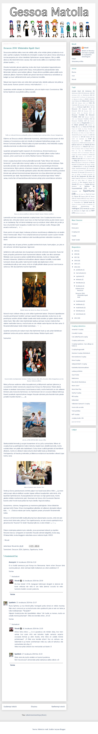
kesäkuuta (79, 286)
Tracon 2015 (80, 198)
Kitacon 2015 (80, 148)
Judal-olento (75, 137)
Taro (77, 194)
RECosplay (75, 396)
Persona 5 (81, 170)
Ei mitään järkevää (78, 125)
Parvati (75, 170)
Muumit (81, 164)
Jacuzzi (74, 135)
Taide (90, 188)
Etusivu (34, 707)
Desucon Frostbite (78, 115)
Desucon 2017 (88, 113)
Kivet (73, 150)
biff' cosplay (75, 414)
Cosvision (74, 105)
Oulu (91, 166)
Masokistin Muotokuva (79, 382)
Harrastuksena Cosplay (79, 357)
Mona (73, 162)
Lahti (73, 156)
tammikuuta (80, 314)
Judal (90, 135)
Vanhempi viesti (58, 707)
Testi (82, 194)
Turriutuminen (84, 200)
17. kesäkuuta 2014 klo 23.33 (32, 654)
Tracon (76, 196)
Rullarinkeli (75, 400)
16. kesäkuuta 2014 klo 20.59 (33, 581)
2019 (76, 251)
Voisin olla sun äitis (78, 407)
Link (84, 158)
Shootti (74, 184)
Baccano (76, 99)
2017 (76, 257)
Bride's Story (88, 99)
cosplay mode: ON (77, 418)
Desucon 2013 (86, 109)
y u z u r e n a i (76, 422)
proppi (78, 174)
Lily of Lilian (75, 375)
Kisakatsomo (77, 146)
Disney (91, 123)
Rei (73, 176)
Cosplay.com (76, 232)
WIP (92, 211)
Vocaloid (92, 208)
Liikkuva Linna (76, 158)
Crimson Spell (81, 107)
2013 (76, 318)
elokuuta (79, 279)
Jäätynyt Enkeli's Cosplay (79, 364)
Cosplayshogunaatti (78, 349)
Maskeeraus (83, 160)
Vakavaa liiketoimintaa (80, 206)
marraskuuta (80, 273)
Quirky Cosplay (76, 393)
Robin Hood (75, 178)
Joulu (85, 135)
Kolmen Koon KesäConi (80, 289)
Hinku (82, 133)
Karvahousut (89, 142)
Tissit (92, 194)
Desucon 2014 (17, 550)
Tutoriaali (92, 200)
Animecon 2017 (76, 97)
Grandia (74, 131)
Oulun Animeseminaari (79, 168)
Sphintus (26, 550)
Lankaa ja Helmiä (77, 371)
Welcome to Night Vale (81, 211)
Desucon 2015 (88, 111)
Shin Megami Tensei (86, 182)
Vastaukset (15, 577)
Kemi (80, 144)
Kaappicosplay (75, 140)
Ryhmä (90, 178)
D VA (90, 107)
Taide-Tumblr (76, 240)
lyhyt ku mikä (90, 158)
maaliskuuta (80, 308)
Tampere (74, 191)
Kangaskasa (59, 135)
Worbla (77, 213)
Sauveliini (74, 182)
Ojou (85, 166)
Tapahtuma (34, 550)
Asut (73, 76)
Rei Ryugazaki (81, 176)
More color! (75, 386)
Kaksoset (88, 141)
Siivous (81, 184)
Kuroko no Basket (82, 154)
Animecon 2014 (87, 93)
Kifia (41, 379)
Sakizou (90, 180)
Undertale (89, 204)
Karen (82, 142)
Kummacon (88, 150)
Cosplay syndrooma (78, 340)
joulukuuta (79, 270)
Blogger (62, 729)
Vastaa (11, 571)
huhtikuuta (79, 304)
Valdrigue (75, 208)
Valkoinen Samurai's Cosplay (81, 404)
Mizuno (90, 160)
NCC (81, 166)
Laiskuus (81, 156)
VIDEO (50, 535)
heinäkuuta (79, 283)
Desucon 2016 (76, 113)
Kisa (93, 145)
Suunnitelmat (77, 188)
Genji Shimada (88, 129)
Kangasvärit (75, 142)
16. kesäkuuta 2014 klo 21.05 (33, 629)
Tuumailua (77, 202)
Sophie (87, 184)
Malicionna (75, 378)
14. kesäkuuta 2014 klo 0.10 (26, 562)
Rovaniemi (83, 178)
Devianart (75, 224)
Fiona (84, 127)
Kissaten (45, 379)
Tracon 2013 (84, 196)
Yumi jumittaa (76, 411)
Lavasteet (89, 156)
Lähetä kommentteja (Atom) (36, 715)
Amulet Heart (76, 91)
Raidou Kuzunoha (87, 174)
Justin (73, 139)
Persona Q (90, 170)
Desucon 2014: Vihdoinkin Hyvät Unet (82, 295)
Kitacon (85, 147)
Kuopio (73, 154)
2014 (76, 267)
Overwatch (91, 168)
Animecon (88, 91)
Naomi (76, 166)
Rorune (34, 379)
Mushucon (85, 162)
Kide (38, 379)
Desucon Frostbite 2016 (85, 119)
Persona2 (74, 172)
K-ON (89, 139)
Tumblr (74, 236)
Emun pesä (75, 228)
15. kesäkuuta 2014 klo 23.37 (26, 603)
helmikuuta (79, 311)
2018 (76, 254)
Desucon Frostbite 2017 (79, 121)
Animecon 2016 (87, 95)
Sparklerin (12, 603)
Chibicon (84, 101)
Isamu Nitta (89, 133)
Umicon (74, 204)
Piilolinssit (89, 172)
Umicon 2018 (81, 204)
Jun (82, 137)
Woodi (17, 581)
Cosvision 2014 (83, 105)
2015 (76, 264)
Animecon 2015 (76, 95)
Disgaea (84, 123)
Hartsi (92, 131)
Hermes (76, 133)
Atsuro (83, 97)
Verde (41, 550)
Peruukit (82, 172)
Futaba (79, 129)
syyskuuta (79, 276)
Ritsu (90, 176)
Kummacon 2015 (76, 152)
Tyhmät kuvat (87, 202)
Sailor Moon (81, 180)
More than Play (76, 389)
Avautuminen (91, 97)
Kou (80, 150)
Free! (90, 127)
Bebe (81, 99)
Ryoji (73, 180)
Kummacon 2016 (87, 152)
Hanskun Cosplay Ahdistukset (81, 353)
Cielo (90, 103)
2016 (76, 260)
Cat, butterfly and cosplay (80, 337)
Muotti (79, 162)
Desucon (74, 109)
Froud (73, 129)
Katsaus (74, 145)
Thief (87, 194)
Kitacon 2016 (89, 148)
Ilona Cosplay (76, 360)
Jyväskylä (81, 139)
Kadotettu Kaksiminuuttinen (80, 367)
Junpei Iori (89, 137)
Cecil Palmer (75, 101)
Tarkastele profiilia (77, 61)
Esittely (90, 125)
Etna (79, 127)
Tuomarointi (75, 200)
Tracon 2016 (89, 198)
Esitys (73, 127)
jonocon (80, 135)
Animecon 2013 (76, 93)
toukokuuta (79, 301)
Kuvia (90, 154)
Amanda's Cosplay (77, 329)
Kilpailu (87, 145)
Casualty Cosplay (77, 333)
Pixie (73, 174)
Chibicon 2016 (81, 103)
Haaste (86, 131)
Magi (75, 160)
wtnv (82, 213)
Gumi (80, 131)
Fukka (29, 379)
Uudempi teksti (10, 707)
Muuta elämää (90, 164)
